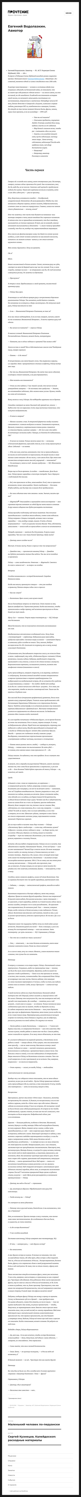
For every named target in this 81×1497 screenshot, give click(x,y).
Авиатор (28, 1405)
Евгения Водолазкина (36, 79)
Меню (69, 13)
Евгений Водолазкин (42, 1405)
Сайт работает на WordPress (19, 1491)
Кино (10, 1466)
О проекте (12, 1485)
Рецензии (12, 1456)
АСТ (33, 1405)
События (11, 1480)
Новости (11, 1475)
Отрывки (21, 1405)
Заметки (11, 1470)
